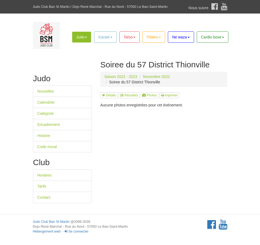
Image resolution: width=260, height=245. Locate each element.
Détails (109, 95)
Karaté (105, 37)
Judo (81, 37)
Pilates (154, 37)
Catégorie (45, 113)
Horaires (44, 175)
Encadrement (48, 124)
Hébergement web (47, 231)
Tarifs (41, 186)
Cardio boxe (212, 37)
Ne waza (180, 37)
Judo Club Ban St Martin (51, 222)
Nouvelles (45, 91)
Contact (43, 197)
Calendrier (46, 102)
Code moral (47, 147)
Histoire (43, 135)
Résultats (129, 95)
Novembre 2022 (156, 76)
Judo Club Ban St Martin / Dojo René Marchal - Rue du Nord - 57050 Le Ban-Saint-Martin (100, 7)
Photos (149, 95)
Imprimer (169, 95)
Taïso (129, 37)
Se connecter (77, 231)
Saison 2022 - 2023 (120, 76)
